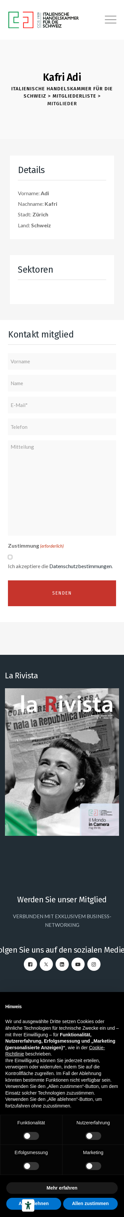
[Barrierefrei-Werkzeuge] (28, 1205)
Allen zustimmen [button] (90, 1203)
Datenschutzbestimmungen (80, 566)
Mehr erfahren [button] (62, 1188)
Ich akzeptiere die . (60, 566)
